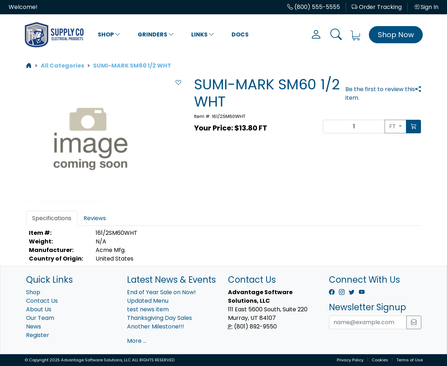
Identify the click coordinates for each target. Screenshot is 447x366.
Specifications (51, 218)
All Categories (62, 65)
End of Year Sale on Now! (161, 292)
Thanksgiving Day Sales (159, 318)
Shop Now (396, 35)
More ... (136, 341)
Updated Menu (147, 301)
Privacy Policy (350, 360)
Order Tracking (377, 7)
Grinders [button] (156, 34)
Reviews (94, 218)
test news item (148, 309)
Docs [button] (240, 34)
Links (202, 34)
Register (37, 335)
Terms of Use (409, 360)
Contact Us (42, 301)
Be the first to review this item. (380, 93)
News (33, 326)
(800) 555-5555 (313, 7)
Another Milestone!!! (155, 326)
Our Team (40, 318)
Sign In (425, 7)
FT (393, 126)
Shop (109, 34)
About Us (38, 309)
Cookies (380, 360)
